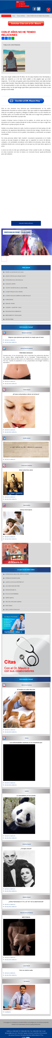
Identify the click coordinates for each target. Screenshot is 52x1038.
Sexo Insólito (26, 505)
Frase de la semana (26, 465)
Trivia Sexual (26, 389)
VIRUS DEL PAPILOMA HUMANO (13, 601)
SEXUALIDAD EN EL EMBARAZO (13, 311)
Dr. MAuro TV (22, 4)
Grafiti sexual (26, 438)
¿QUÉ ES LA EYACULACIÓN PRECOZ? (14, 582)
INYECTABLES (8, 605)
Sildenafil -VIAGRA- (10, 303)
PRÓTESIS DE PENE (12, 232)
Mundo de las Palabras (26, 912)
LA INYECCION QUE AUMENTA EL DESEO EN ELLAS (18, 295)
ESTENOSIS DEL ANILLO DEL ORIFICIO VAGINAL (17, 574)
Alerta (26, 738)
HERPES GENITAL (9, 598)
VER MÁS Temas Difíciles (26, 223)
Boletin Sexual (27, 897)
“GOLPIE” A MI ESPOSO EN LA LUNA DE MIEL (16, 288)
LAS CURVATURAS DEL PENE (12, 586)
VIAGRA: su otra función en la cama (14, 272)
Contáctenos (21, 1)
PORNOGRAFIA (9, 299)
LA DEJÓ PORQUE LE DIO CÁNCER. (14, 292)
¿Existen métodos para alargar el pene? (15, 276)
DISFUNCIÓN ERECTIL (10, 590)
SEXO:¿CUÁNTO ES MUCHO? (12, 609)
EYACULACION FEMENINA (11, 594)
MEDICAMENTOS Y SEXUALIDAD (13, 315)
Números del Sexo (26, 332)
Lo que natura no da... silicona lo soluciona (26, 447)
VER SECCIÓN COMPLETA (11, 342)
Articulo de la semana (27, 348)
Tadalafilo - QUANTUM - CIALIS (13, 307)
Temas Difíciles (21, 16)
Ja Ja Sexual (27, 965)
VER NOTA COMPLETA (10, 340)
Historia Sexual (27, 844)
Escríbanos (27, 981)
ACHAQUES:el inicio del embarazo (14, 280)
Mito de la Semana (27, 685)
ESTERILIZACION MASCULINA (12, 578)
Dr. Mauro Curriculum (24, 6)
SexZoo (27, 791)
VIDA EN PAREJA (9, 319)
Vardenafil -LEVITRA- (10, 284)
